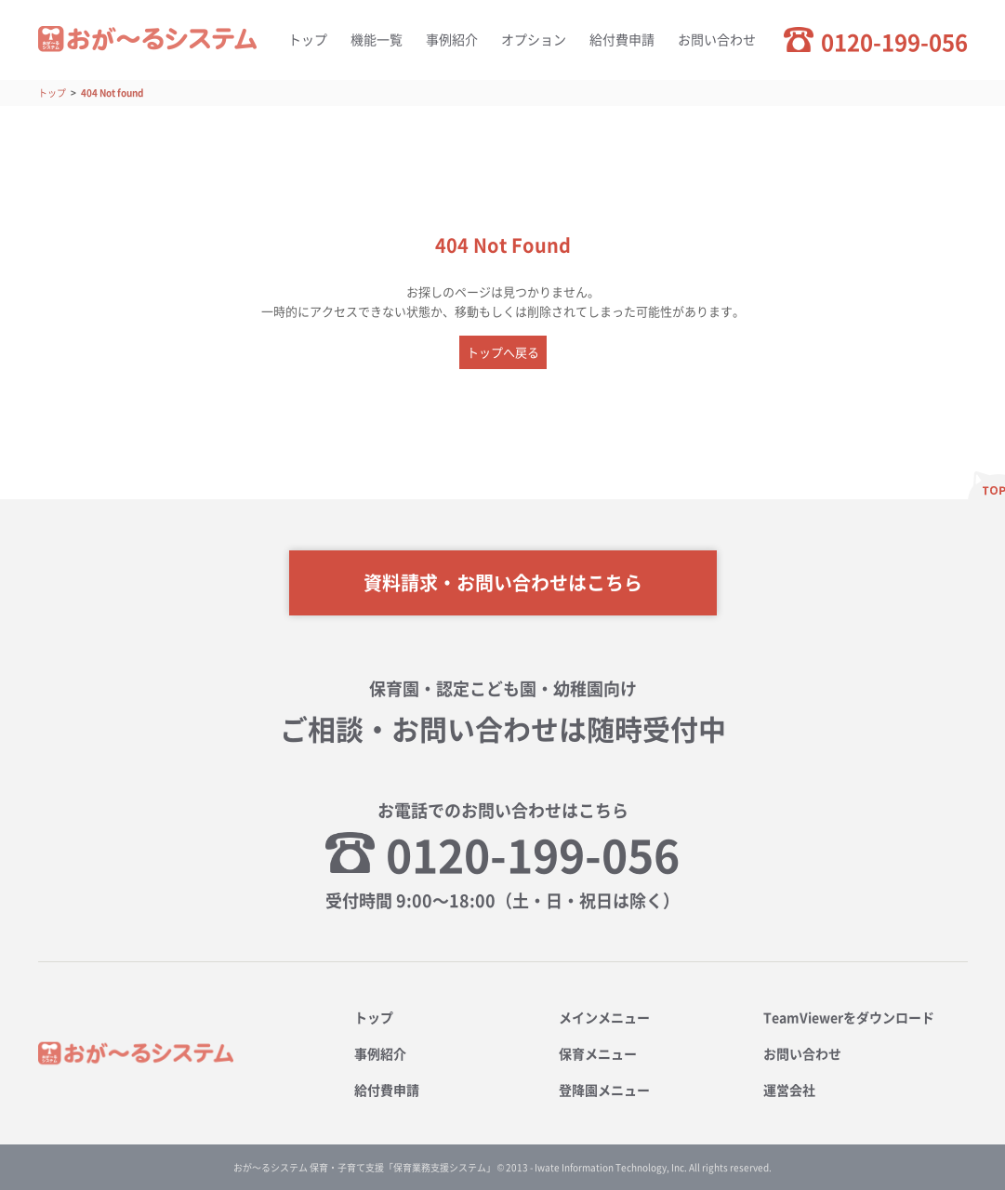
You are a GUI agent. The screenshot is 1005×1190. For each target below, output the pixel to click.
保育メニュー (598, 1053)
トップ (307, 39)
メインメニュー (604, 1017)
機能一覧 (376, 39)
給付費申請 (622, 39)
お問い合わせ (717, 39)
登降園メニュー (604, 1089)
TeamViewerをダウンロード (848, 1017)
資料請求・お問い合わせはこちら (503, 582)
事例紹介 (452, 39)
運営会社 (789, 1089)
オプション (533, 39)
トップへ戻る (503, 352)
